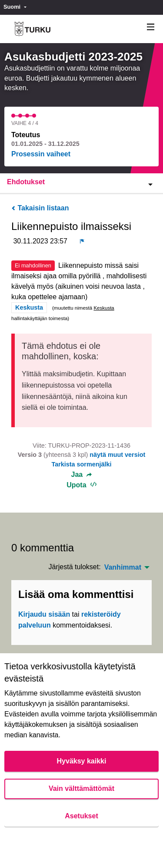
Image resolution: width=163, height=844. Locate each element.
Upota (81, 485)
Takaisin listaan (40, 208)
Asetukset (81, 816)
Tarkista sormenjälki (81, 464)
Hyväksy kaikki (81, 761)
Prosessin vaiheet (40, 154)
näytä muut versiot (117, 454)
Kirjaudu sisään (44, 614)
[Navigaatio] (151, 27)
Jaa (81, 474)
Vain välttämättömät (81, 788)
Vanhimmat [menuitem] (122, 567)
